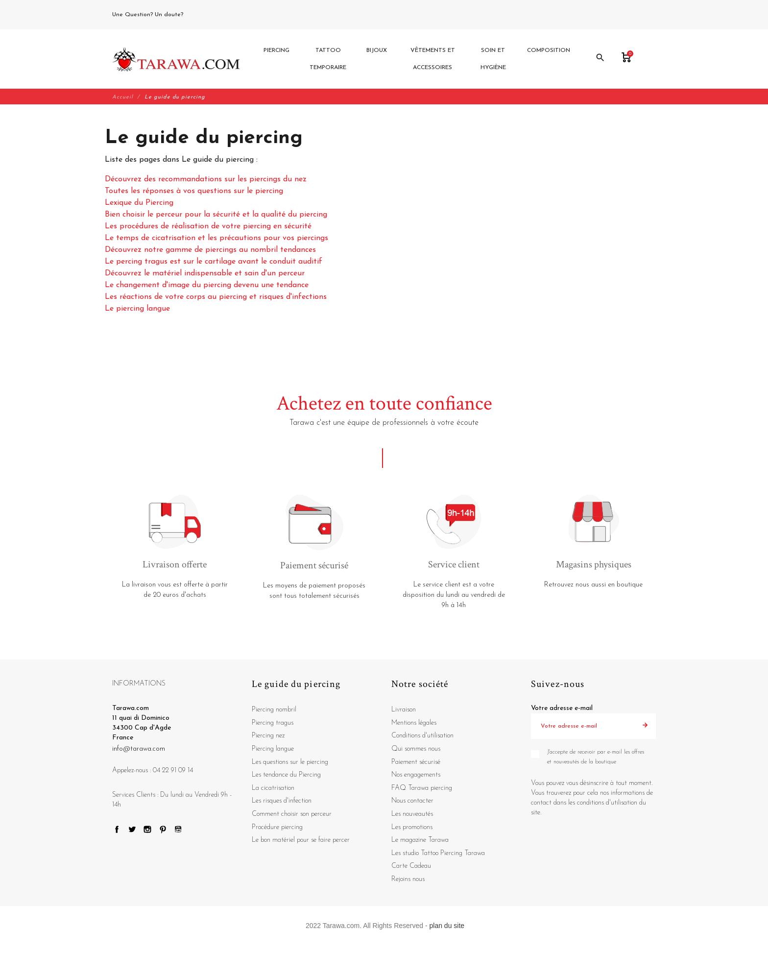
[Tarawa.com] (176, 59)
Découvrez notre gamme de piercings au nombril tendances (210, 250)
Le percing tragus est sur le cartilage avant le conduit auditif (213, 262)
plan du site (447, 926)
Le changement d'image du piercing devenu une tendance (207, 286)
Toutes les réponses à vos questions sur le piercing (194, 192)
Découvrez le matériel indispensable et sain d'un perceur (205, 274)
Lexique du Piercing (139, 203)
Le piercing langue (137, 309)
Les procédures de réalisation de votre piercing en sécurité (208, 227)
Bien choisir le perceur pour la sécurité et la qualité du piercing (216, 215)
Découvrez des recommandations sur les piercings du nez (206, 180)
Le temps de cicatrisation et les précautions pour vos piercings (216, 239)
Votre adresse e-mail (562, 708)
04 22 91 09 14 (207, 15)
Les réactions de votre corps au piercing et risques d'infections (216, 297)
